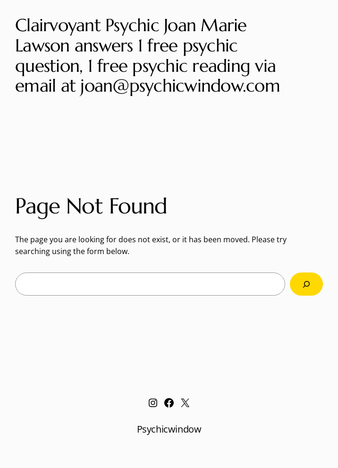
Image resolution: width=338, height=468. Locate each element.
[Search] (306, 284)
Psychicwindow (169, 429)
